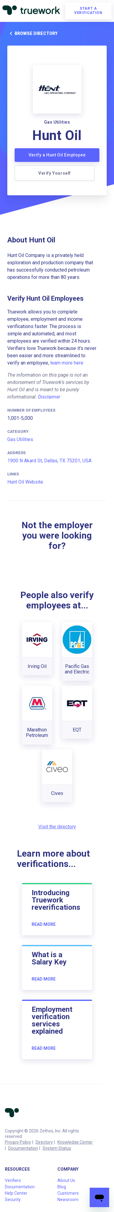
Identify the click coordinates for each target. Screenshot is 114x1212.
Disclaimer (49, 397)
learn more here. (67, 363)
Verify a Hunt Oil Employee (57, 154)
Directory (44, 1142)
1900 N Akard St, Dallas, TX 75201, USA (49, 461)
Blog (61, 1186)
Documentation (23, 1148)
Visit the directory (57, 827)
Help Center (16, 1193)
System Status (57, 1148)
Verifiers (13, 1180)
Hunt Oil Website (25, 482)
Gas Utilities (20, 439)
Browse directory (32, 33)
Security (13, 1199)
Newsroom (67, 1199)
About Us (66, 1180)
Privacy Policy (18, 1142)
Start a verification (88, 10)
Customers (68, 1193)
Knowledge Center (75, 1142)
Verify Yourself (54, 173)
